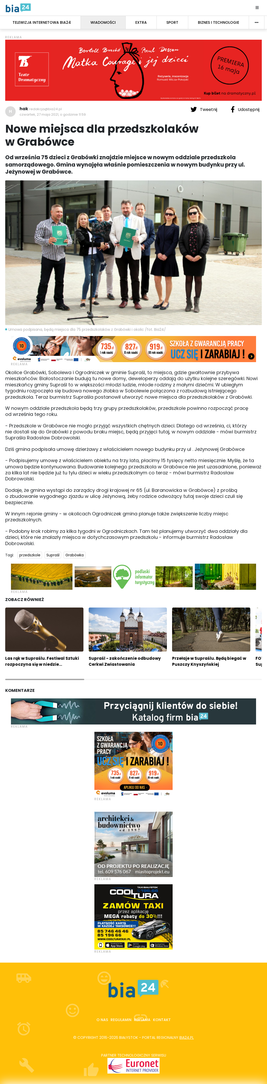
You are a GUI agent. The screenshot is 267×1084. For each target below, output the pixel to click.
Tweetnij (204, 109)
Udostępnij (245, 109)
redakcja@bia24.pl (45, 109)
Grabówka (74, 555)
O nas (102, 1019)
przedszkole (29, 555)
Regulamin (121, 1019)
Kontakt (162, 1019)
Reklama (142, 1019)
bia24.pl (186, 1037)
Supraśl (52, 555)
